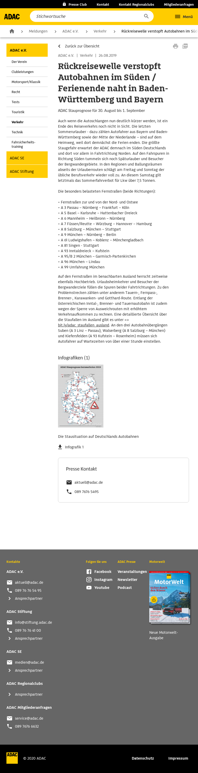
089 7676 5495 (87, 491)
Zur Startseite (12, 31)
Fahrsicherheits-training (23, 144)
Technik (17, 132)
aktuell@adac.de (89, 482)
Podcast (125, 587)
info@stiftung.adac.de (33, 622)
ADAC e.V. (70, 31)
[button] (146, 16)
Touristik (18, 112)
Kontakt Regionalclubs (136, 4)
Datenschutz (143, 758)
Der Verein (19, 62)
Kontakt (103, 4)
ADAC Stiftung (22, 171)
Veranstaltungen (132, 571)
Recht (16, 92)
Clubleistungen (23, 72)
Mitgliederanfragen (179, 4)
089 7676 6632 (27, 726)
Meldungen (38, 31)
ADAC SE (17, 158)
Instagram (103, 579)
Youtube (101, 587)
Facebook (102, 571)
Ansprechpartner (29, 598)
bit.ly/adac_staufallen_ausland (83, 325)
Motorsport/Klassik (26, 82)
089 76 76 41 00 (28, 630)
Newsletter (127, 579)
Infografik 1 (74, 447)
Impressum (178, 758)
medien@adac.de (29, 662)
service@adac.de (29, 718)
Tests (16, 102)
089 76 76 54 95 (28, 590)
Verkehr (100, 31)
